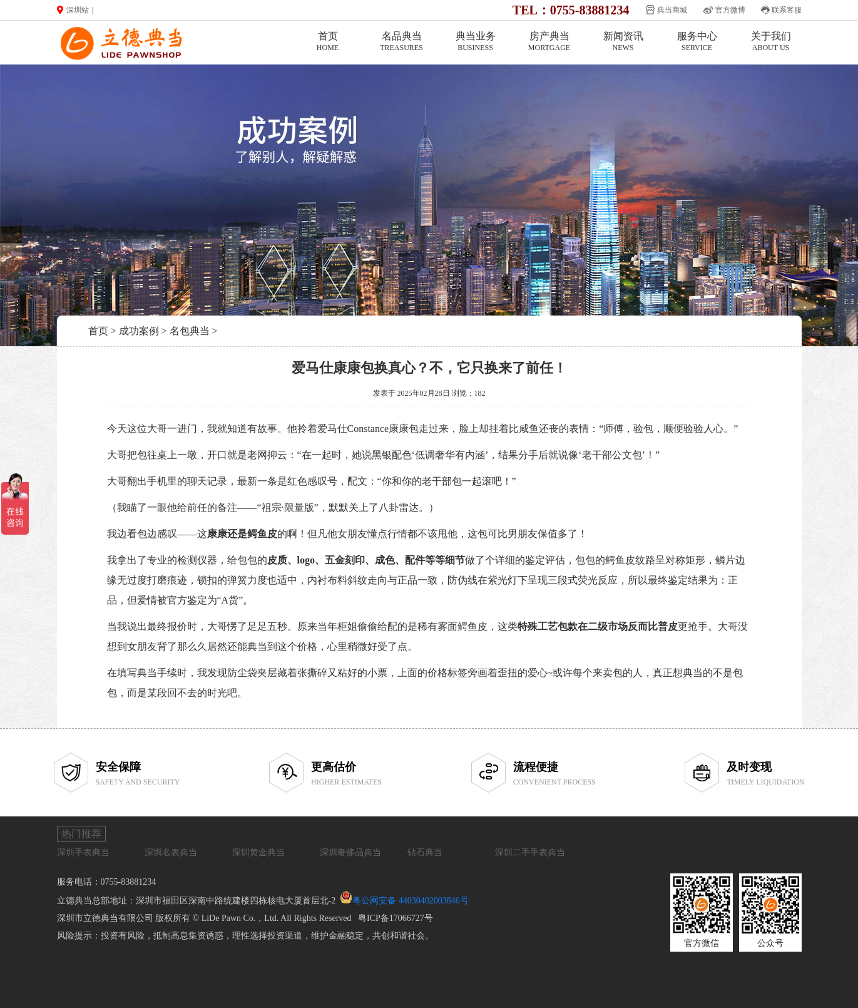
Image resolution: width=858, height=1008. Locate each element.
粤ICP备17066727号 (395, 918)
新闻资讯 (623, 42)
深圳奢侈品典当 (350, 852)
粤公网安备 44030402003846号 (410, 900)
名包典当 (190, 331)
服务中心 (697, 42)
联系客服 (787, 10)
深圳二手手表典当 (530, 852)
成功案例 (139, 331)
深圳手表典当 (83, 852)
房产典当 (549, 42)
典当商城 (672, 10)
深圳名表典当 (171, 852)
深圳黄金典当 (258, 852)
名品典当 (401, 42)
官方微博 (730, 10)
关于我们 (771, 42)
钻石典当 (424, 852)
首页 (328, 42)
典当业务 (475, 42)
